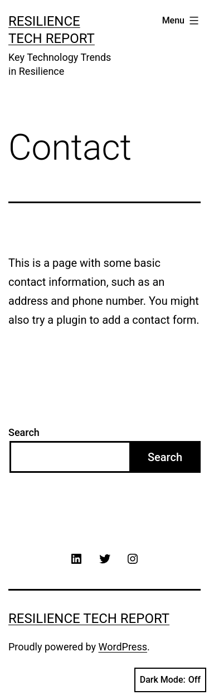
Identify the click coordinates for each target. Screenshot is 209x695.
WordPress (123, 647)
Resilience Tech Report (88, 618)
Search (24, 432)
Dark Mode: (170, 680)
